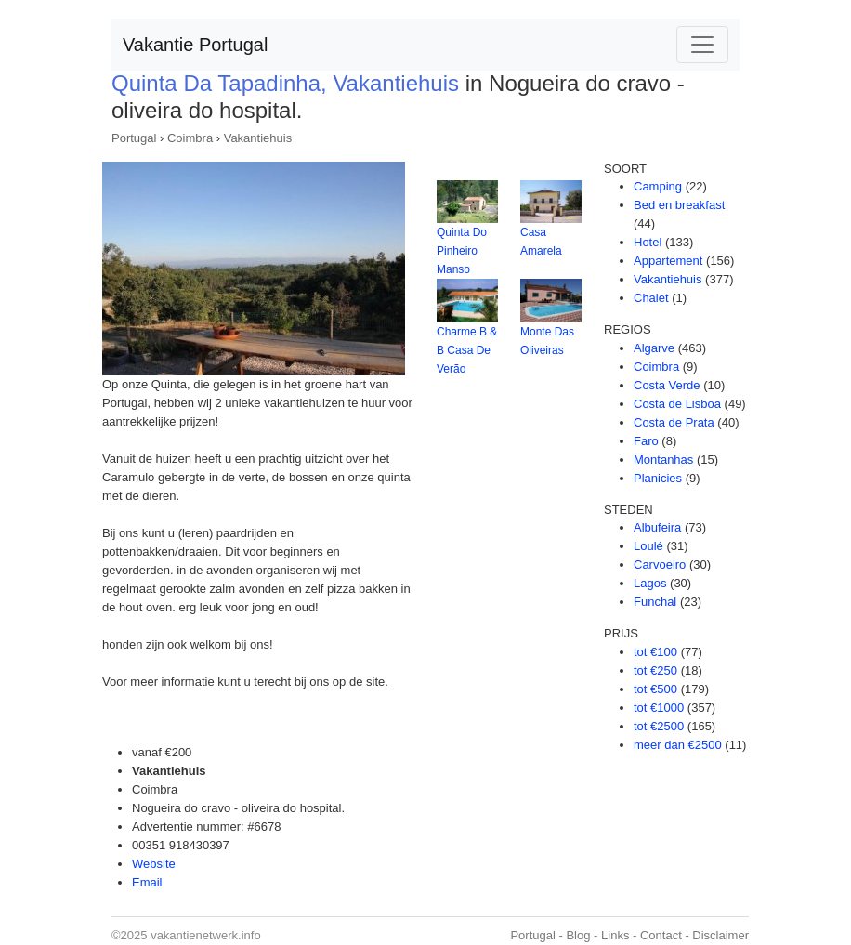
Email (147, 882)
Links (615, 935)
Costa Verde (667, 385)
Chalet (651, 298)
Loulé (648, 546)
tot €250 (655, 670)
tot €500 (655, 689)
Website (154, 864)
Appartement (668, 261)
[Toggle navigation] (702, 44)
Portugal (133, 138)
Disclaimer (720, 935)
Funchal (655, 602)
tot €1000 (659, 708)
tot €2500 (659, 726)
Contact (661, 935)
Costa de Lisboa (677, 404)
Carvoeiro (660, 564)
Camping (658, 186)
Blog (578, 935)
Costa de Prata (674, 422)
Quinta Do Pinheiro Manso (462, 251)
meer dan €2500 (678, 745)
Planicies (658, 478)
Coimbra (190, 138)
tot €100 (655, 652)
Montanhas (663, 459)
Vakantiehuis (258, 138)
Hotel (647, 242)
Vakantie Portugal (195, 44)
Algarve (654, 348)
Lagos (650, 583)
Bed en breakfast (679, 205)
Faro (646, 441)
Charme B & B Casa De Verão (467, 350)
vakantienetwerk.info (206, 935)
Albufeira (657, 527)
